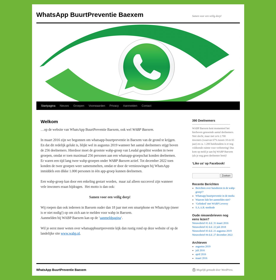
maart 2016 (201, 258)
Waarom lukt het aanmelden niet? (212, 199)
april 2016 (200, 254)
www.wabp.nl (70, 233)
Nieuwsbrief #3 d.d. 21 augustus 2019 (212, 230)
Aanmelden (130, 105)
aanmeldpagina (110, 218)
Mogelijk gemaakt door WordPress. (215, 269)
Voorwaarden (97, 105)
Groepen (78, 105)
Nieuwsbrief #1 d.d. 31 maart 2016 (210, 223)
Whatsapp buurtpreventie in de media (214, 195)
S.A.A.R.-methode (205, 207)
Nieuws (64, 105)
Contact (146, 105)
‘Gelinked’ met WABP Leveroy (211, 203)
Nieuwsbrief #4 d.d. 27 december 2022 (212, 234)
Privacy (114, 105)
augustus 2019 (202, 246)
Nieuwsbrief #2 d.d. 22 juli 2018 (209, 227)
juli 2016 (200, 250)
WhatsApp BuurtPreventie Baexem (90, 14)
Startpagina (48, 105)
